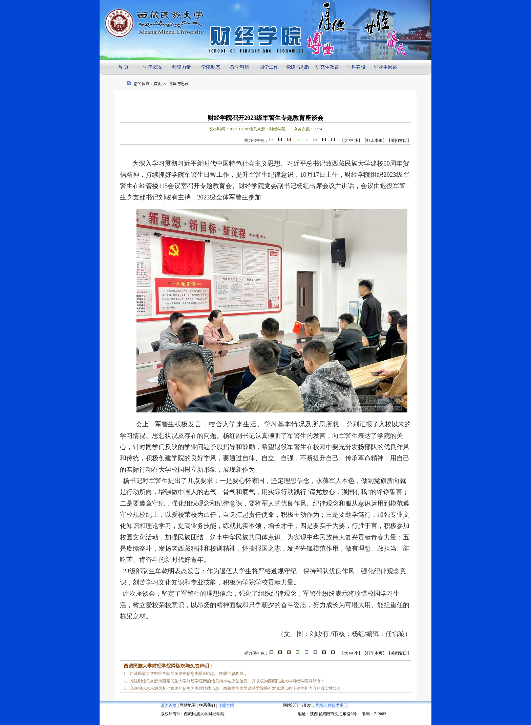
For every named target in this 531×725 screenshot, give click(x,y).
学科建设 (356, 67)
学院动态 (210, 67)
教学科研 (239, 67)
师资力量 (181, 67)
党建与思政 (298, 67)
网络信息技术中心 (331, 705)
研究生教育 (327, 67)
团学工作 (268, 67)
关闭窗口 (399, 140)
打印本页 (374, 140)
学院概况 (152, 67)
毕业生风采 (385, 67)
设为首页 (169, 705)
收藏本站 (226, 705)
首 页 (123, 67)
